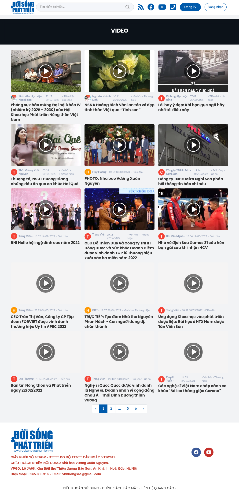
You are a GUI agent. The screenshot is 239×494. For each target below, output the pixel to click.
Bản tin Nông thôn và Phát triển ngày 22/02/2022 (41, 388)
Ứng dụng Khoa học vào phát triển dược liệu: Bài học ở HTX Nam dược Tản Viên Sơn (191, 321)
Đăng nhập (216, 7)
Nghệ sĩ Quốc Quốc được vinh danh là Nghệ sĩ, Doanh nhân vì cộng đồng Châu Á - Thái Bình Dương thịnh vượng (119, 392)
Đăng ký (190, 7)
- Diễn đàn (137, 172)
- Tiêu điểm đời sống (68, 98)
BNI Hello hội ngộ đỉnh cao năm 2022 (45, 242)
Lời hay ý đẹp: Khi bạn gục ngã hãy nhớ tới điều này (191, 107)
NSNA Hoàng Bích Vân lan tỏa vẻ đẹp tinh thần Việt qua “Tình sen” (119, 107)
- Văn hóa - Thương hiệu (142, 98)
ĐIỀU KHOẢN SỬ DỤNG (81, 488)
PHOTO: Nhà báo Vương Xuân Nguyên (112, 181)
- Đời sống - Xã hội (218, 172)
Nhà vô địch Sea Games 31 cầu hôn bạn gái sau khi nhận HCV (191, 245)
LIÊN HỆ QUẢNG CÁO (157, 488)
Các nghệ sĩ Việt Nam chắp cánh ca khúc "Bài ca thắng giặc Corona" (192, 388)
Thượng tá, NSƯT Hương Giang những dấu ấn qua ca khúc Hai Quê (44, 181)
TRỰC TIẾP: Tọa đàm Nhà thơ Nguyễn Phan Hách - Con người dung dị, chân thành (119, 321)
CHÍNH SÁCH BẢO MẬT (120, 488)
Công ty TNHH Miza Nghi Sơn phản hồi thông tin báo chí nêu (190, 181)
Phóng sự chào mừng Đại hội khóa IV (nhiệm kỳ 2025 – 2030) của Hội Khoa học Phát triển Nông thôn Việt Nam (46, 112)
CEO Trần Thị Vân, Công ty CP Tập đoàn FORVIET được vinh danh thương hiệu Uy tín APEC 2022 (42, 321)
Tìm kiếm (127, 7)
